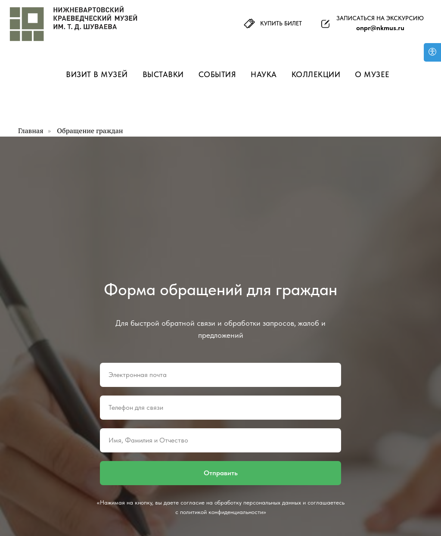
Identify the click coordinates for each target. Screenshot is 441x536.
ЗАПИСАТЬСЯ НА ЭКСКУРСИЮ (380, 18)
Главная (30, 131)
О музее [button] (372, 74)
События (217, 74)
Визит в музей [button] (97, 74)
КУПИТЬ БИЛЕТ (281, 23)
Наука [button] (264, 74)
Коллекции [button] (316, 74)
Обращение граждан (90, 131)
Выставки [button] (163, 74)
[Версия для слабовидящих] (432, 52)
